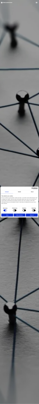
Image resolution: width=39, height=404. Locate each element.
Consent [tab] (7, 191)
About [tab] (32, 191)
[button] (36, 2)
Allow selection (19, 215)
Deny (7, 215)
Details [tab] (19, 191)
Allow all (32, 215)
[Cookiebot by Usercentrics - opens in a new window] (32, 188)
